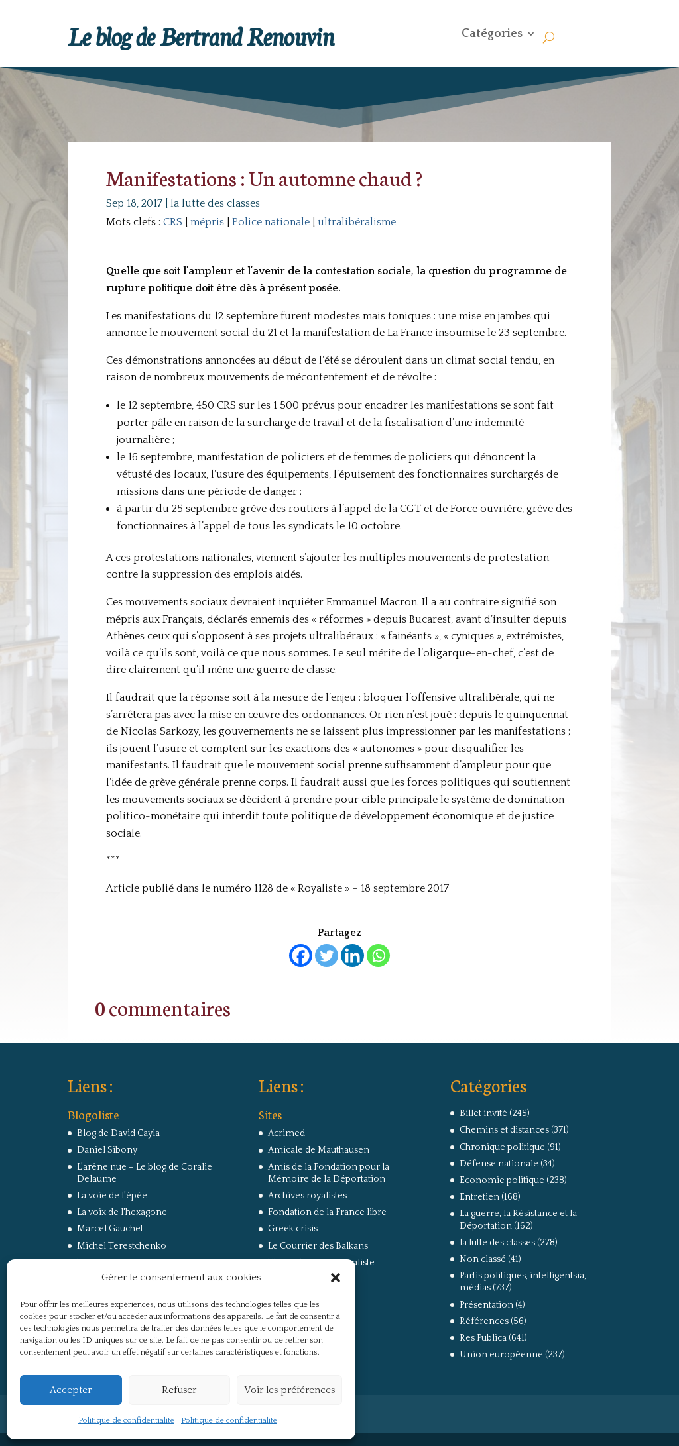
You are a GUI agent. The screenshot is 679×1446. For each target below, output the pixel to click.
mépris (207, 222)
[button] (335, 1277)
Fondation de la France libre (327, 1212)
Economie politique (502, 1180)
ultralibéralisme (357, 222)
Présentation (486, 1305)
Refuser (179, 1390)
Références (484, 1321)
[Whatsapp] (378, 955)
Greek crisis (293, 1228)
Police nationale (271, 222)
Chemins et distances (504, 1130)
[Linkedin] (352, 955)
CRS (172, 222)
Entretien (479, 1197)
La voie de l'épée (112, 1195)
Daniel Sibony (107, 1150)
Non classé (483, 1259)
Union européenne (501, 1354)
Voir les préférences (289, 1390)
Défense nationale (499, 1164)
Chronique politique (502, 1147)
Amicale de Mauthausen (318, 1150)
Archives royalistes (307, 1195)
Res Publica (483, 1338)
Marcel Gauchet (110, 1228)
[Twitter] (326, 955)
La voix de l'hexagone (122, 1212)
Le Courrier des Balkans (318, 1246)
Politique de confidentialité (126, 1420)
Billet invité (483, 1113)
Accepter (71, 1390)
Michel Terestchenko (121, 1246)
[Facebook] (300, 955)
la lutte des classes (215, 203)
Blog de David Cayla (118, 1133)
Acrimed (286, 1133)
